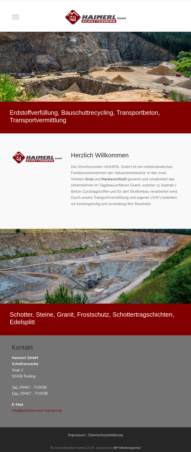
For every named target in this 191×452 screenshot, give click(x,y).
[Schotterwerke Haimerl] (95, 17)
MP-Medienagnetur (127, 448)
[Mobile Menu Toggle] (15, 17)
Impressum (77, 435)
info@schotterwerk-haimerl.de (37, 410)
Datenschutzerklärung (105, 435)
